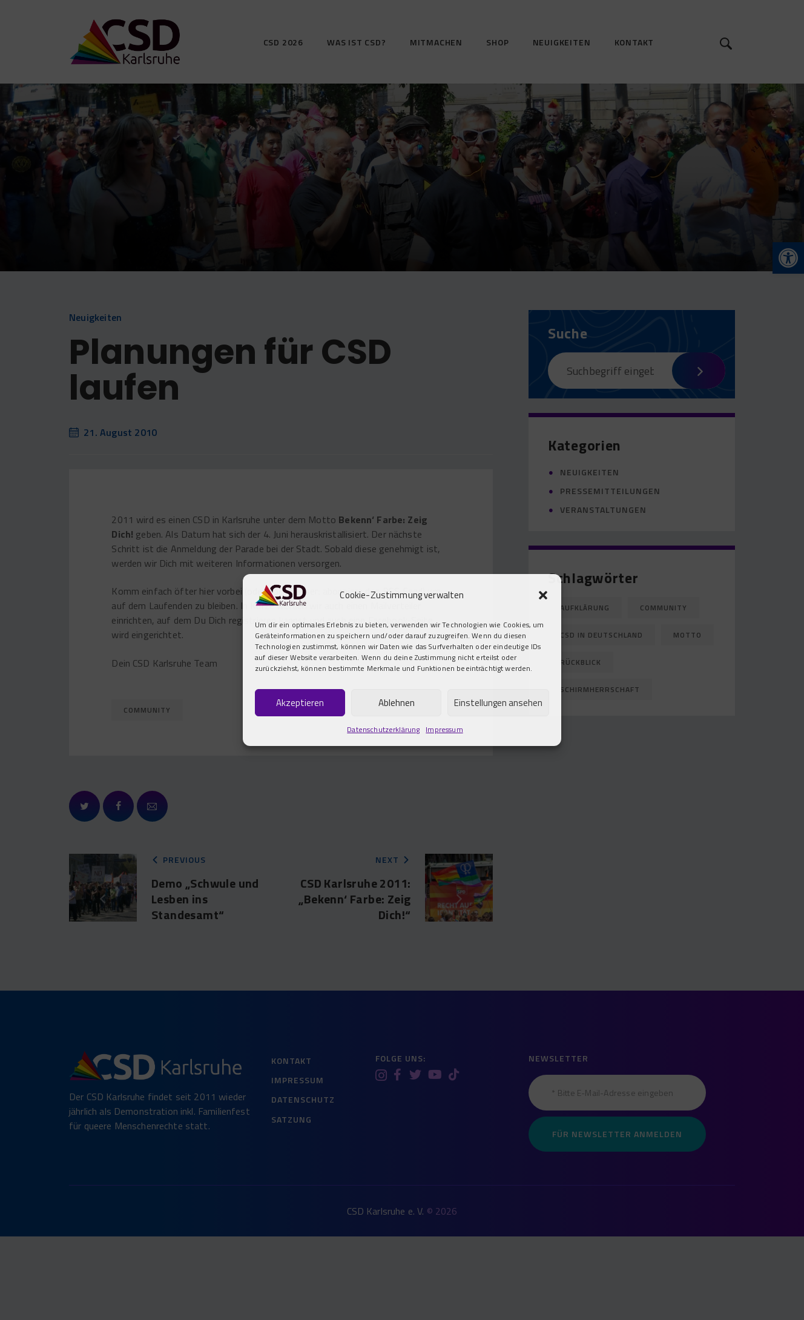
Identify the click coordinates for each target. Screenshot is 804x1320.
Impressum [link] (444, 729)
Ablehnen (396, 703)
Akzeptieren (300, 703)
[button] (543, 595)
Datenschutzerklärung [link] (383, 729)
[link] (280, 593)
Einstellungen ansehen (498, 703)
